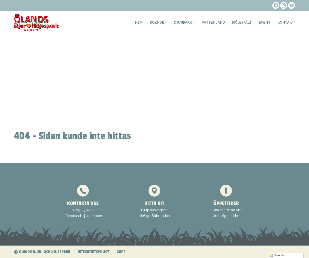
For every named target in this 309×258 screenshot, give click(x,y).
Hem (138, 22)
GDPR (121, 251)
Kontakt (285, 22)
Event (264, 22)
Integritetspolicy (93, 251)
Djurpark (183, 22)
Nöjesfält (242, 22)
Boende (157, 22)
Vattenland (213, 22)
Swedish (277, 255)
